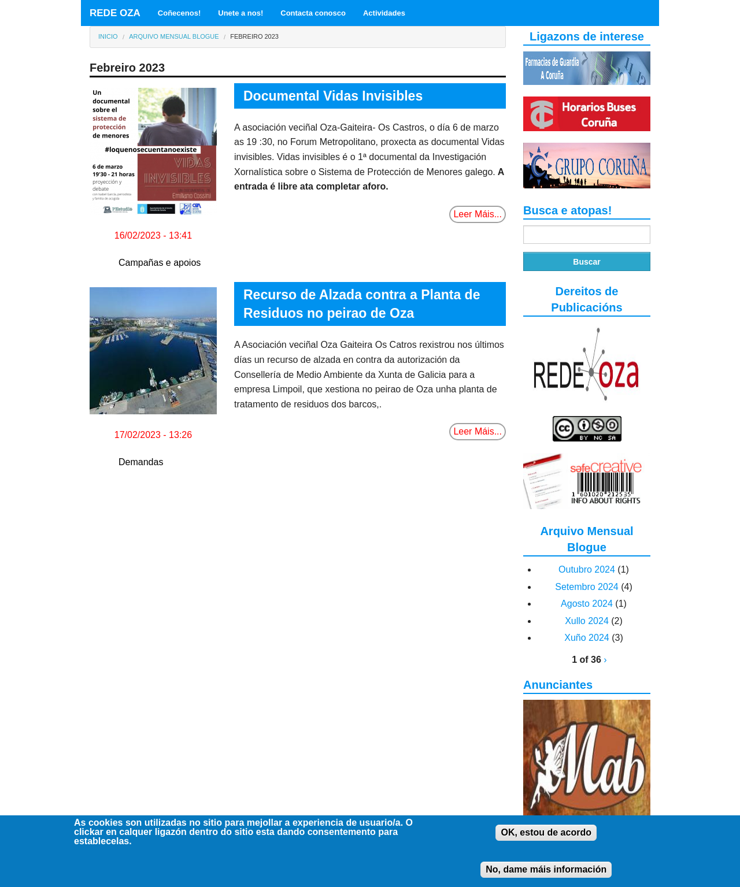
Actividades (384, 13)
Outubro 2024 (586, 569)
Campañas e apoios (160, 263)
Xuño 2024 (586, 638)
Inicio (108, 36)
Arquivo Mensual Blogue (174, 36)
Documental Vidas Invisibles (333, 95)
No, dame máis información (546, 876)
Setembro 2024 (586, 587)
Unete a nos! (240, 13)
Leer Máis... (477, 214)
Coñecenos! (179, 13)
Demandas (141, 462)
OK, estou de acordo (546, 839)
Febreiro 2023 (254, 36)
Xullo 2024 (587, 621)
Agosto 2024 (587, 603)
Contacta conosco (313, 13)
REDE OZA (115, 13)
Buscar (586, 261)
